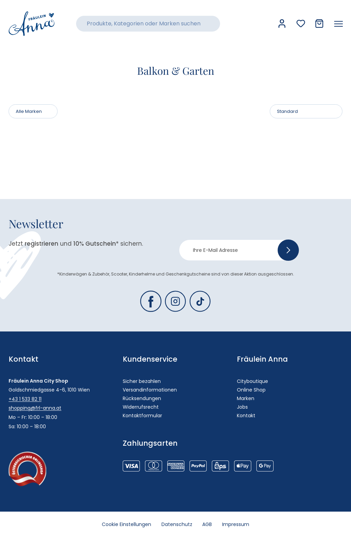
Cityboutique (252, 381)
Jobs (242, 407)
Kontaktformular (142, 415)
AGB (207, 524)
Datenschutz (176, 524)
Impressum (236, 524)
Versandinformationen (150, 389)
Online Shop (251, 389)
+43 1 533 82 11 (25, 399)
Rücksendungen (142, 398)
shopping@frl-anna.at (35, 408)
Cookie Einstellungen (126, 524)
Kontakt (246, 415)
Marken (245, 398)
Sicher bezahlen (142, 381)
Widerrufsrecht (141, 407)
